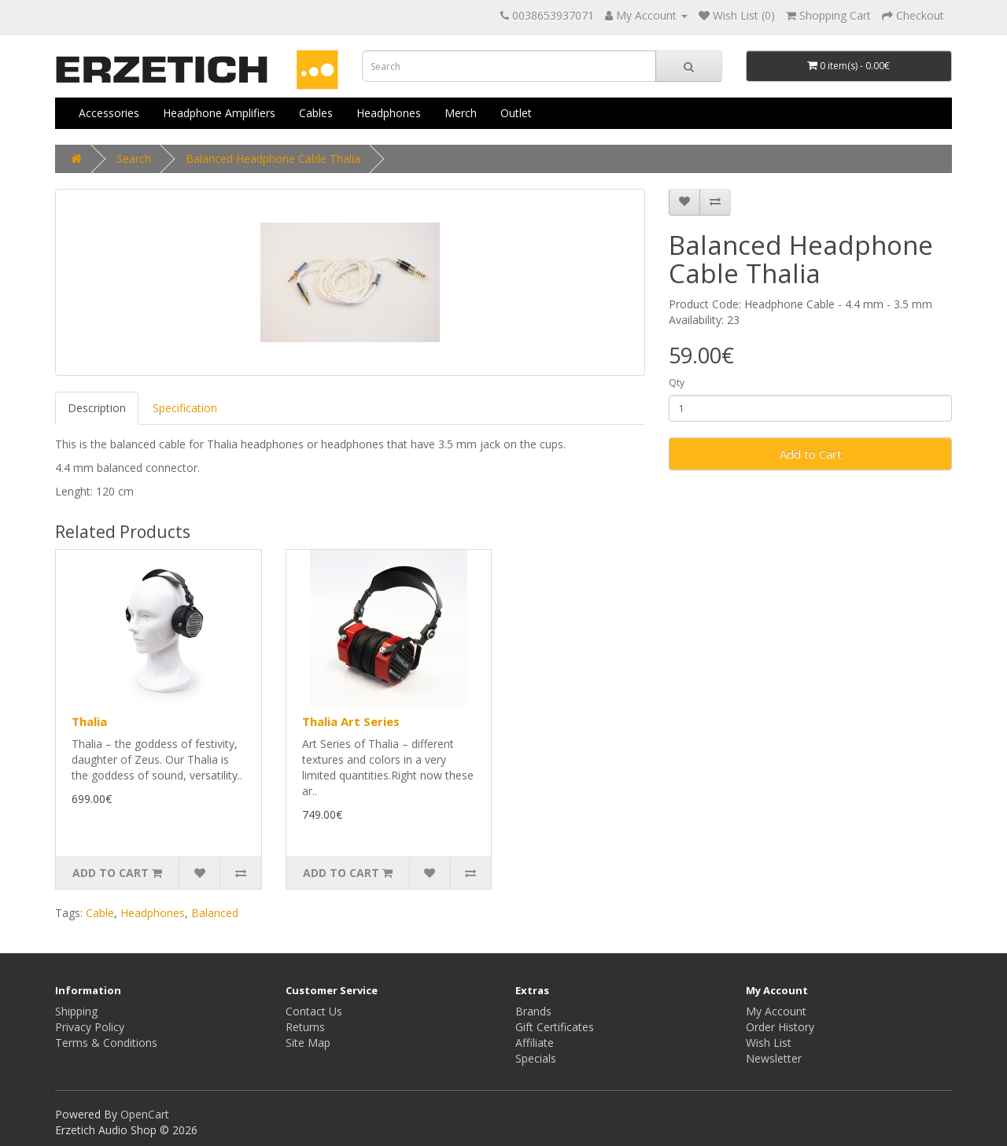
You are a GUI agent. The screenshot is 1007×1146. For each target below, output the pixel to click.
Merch (460, 112)
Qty (676, 382)
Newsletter (774, 1058)
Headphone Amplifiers (219, 112)
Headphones (388, 112)
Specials (535, 1058)
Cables (316, 112)
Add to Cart (811, 454)
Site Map (308, 1042)
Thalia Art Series (351, 721)
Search (133, 158)
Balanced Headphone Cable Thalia (273, 158)
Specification (185, 407)
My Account (776, 1011)
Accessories (109, 112)
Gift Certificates (554, 1026)
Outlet (516, 112)
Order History (780, 1026)
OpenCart (144, 1114)
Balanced (214, 912)
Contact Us (314, 1011)
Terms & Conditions (106, 1042)
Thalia (89, 721)
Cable (100, 912)
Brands (533, 1011)
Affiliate (534, 1042)
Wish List (768, 1042)
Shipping (76, 1011)
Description (97, 407)
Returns (305, 1026)
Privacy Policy (89, 1026)
